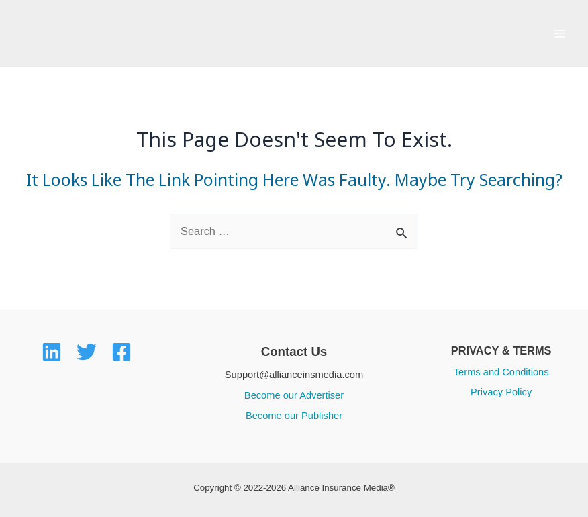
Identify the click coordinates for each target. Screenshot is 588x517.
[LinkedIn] (51, 352)
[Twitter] (86, 352)
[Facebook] (121, 352)
